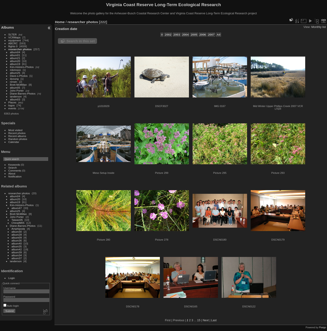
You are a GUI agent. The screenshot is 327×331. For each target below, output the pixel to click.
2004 (185, 34)
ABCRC (13, 43)
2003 (176, 34)
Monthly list (318, 27)
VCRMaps (14, 37)
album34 (17, 255)
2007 (211, 34)
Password (9, 296)
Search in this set (81, 41)
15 (198, 320)
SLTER (12, 34)
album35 (17, 246)
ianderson (16, 96)
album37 (17, 258)
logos (11, 105)
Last (214, 320)
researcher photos (20, 49)
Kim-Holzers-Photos (22, 66)
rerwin (13, 81)
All (218, 34)
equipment (14, 40)
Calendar (13, 141)
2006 (202, 34)
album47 (17, 208)
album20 (15, 61)
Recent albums (17, 135)
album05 (15, 87)
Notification (15, 176)
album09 (17, 237)
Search (12, 167)
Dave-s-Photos (19, 75)
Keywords (14, 164)
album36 (17, 240)
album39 (17, 252)
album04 (15, 52)
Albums (7, 27)
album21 (15, 58)
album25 (15, 72)
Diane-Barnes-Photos (23, 93)
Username (9, 287)
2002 (168, 34)
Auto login (11, 305)
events (12, 108)
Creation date (66, 29)
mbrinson (15, 69)
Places (12, 102)
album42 (17, 249)
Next (206, 320)
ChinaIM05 (18, 222)
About (11, 173)
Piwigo (322, 327)
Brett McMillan (18, 84)
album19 (15, 63)
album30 (17, 231)
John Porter (17, 90)
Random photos (17, 138)
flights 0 (13, 46)
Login (11, 277)
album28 (17, 234)
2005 (194, 34)
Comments (14, 170)
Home (60, 22)
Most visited (15, 130)
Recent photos (17, 133)
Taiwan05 (17, 219)
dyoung (14, 78)
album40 (17, 243)
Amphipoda (18, 228)
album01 (15, 55)
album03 (15, 99)
